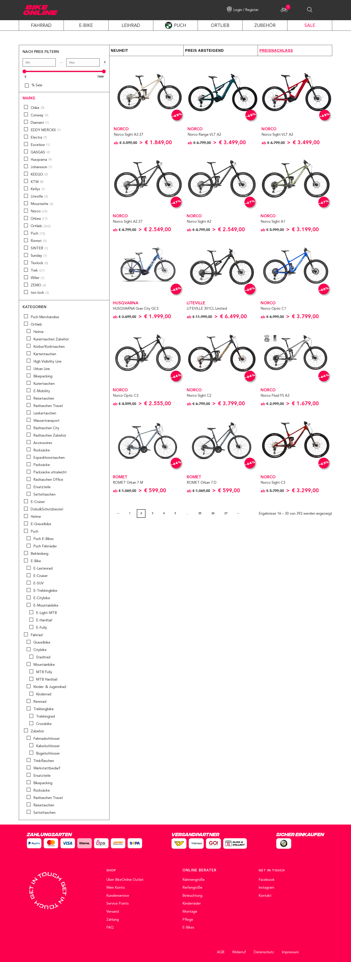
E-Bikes (188, 927)
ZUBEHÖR (265, 26)
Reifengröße (192, 888)
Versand (112, 912)
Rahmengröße (193, 880)
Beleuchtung (192, 896)
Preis (191, 50)
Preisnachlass (276, 50)
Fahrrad (41, 26)
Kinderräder (191, 903)
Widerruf (239, 952)
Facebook (267, 880)
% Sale (37, 85)
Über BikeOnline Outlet (124, 880)
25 (199, 513)
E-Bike (86, 26)
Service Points (117, 903)
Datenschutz (264, 952)
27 (225, 513)
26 (212, 513)
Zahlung (112, 920)
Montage (189, 912)
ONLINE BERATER (199, 870)
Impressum (290, 952)
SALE (309, 26)
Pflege (187, 920)
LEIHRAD (131, 26)
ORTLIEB (220, 26)
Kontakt (265, 896)
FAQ (110, 927)
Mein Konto (115, 888)
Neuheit (119, 50)
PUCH (180, 26)
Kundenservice (117, 896)
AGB (220, 952)
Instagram (266, 888)
